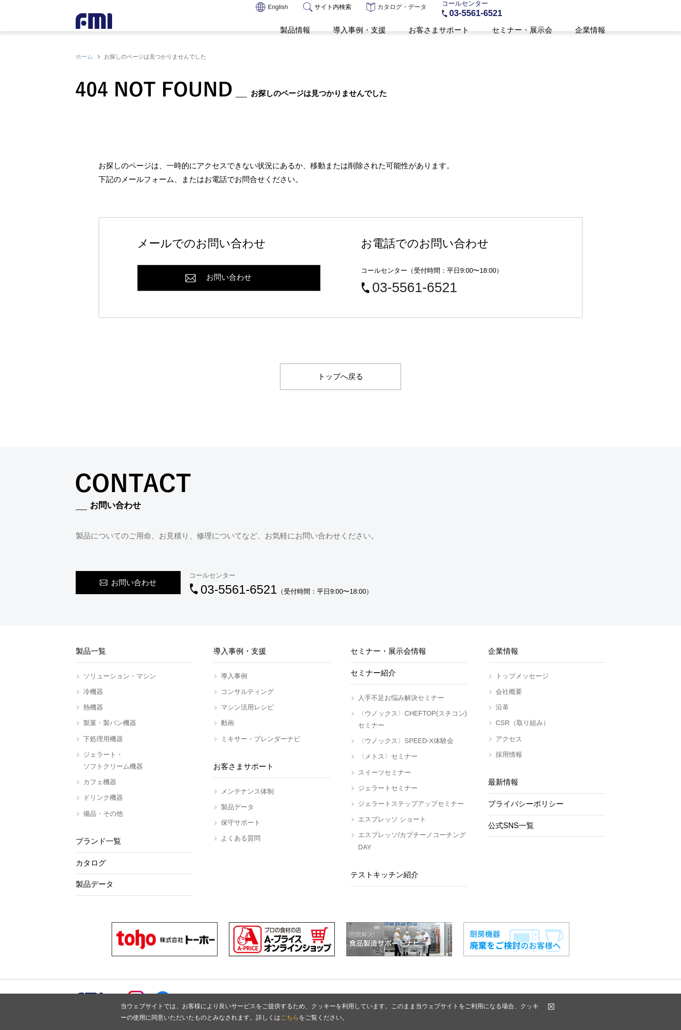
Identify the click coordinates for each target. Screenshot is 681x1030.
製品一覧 (91, 651)
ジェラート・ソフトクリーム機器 (113, 760)
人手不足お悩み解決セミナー (401, 697)
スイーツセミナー (384, 772)
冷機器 (93, 691)
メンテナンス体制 (247, 791)
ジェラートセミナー (388, 788)
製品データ (95, 884)
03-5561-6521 (475, 14)
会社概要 (509, 691)
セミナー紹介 (373, 673)
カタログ (91, 863)
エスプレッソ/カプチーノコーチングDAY (412, 840)
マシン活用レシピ (247, 707)
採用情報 (509, 754)
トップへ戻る (340, 376)
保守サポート (241, 822)
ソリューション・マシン (119, 676)
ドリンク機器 (103, 797)
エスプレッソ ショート (392, 819)
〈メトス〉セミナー (388, 756)
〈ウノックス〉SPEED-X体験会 (405, 740)
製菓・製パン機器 (109, 723)
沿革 (502, 707)
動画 (227, 723)
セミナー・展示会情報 (388, 651)
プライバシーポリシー (526, 804)
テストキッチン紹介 (384, 875)
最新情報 (503, 782)
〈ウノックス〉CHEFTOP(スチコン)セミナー (412, 719)
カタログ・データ (397, 7)
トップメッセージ (522, 676)
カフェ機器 (99, 782)
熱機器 (93, 707)
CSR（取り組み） (523, 723)
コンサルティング (247, 691)
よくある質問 (241, 838)
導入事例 (234, 676)
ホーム (84, 56)
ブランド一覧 (98, 841)
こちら (289, 1017)
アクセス (509, 739)
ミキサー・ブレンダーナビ (260, 739)
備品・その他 (103, 813)
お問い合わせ (571, 9)
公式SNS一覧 (511, 826)
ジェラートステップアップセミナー (411, 803)
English (272, 7)
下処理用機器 (103, 739)
